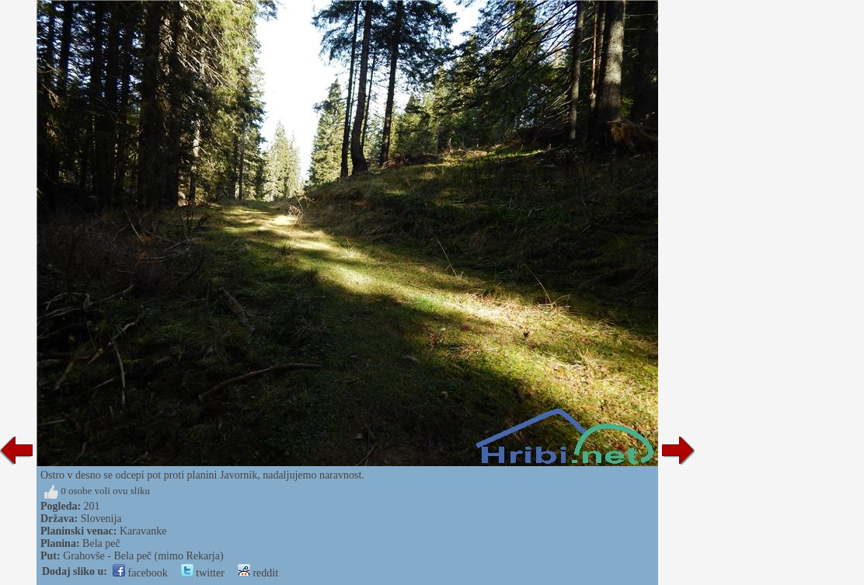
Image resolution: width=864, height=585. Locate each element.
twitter (203, 573)
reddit (258, 573)
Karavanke (143, 531)
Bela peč (101, 543)
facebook (140, 573)
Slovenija (101, 518)
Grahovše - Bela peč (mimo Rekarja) (143, 556)
